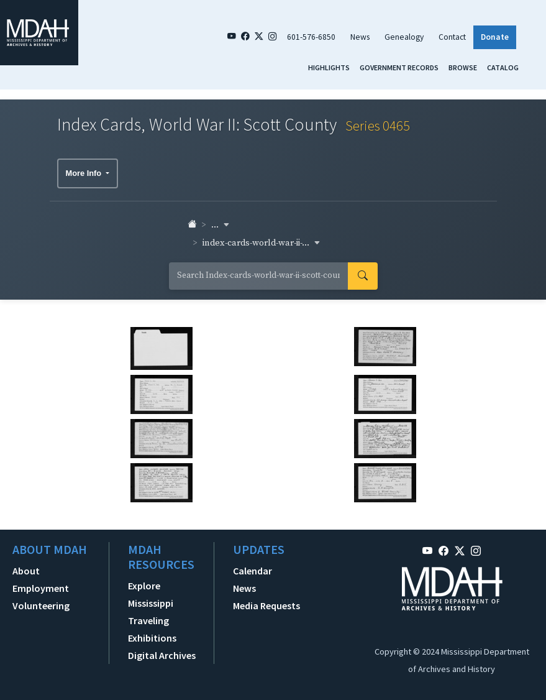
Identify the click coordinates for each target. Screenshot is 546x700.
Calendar (252, 570)
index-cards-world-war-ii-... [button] (261, 243)
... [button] (220, 225)
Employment (40, 588)
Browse (462, 67)
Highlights (329, 67)
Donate (495, 37)
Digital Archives (162, 655)
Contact (452, 37)
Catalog (503, 67)
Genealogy (404, 37)
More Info (85, 173)
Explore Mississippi (150, 594)
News (360, 37)
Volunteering (41, 605)
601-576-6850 (311, 37)
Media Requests (266, 605)
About (26, 570)
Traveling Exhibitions (152, 629)
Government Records (399, 67)
